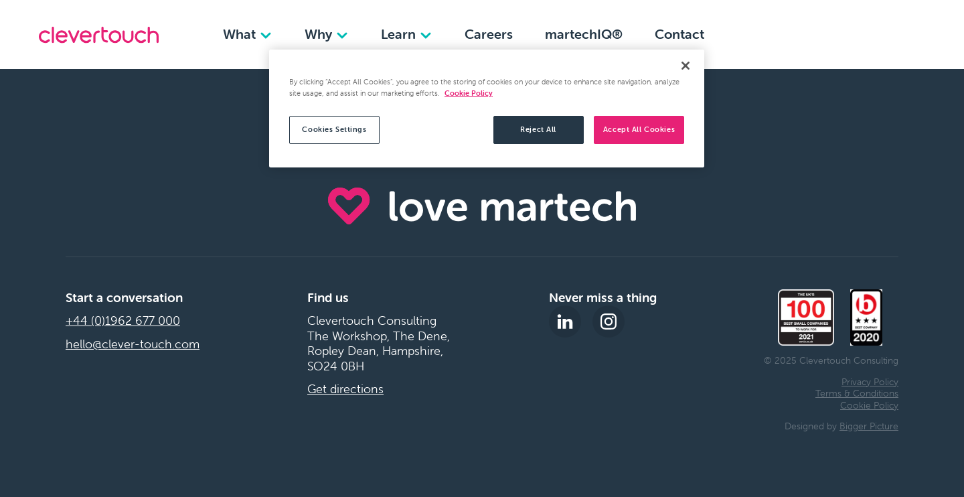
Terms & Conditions (856, 393)
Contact (679, 33)
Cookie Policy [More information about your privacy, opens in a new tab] (469, 93)
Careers (489, 33)
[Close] (685, 65)
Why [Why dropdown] (327, 33)
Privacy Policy (869, 382)
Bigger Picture (868, 426)
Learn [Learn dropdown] (406, 33)
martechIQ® (584, 33)
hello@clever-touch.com (132, 344)
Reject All (538, 129)
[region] (486, 108)
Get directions (345, 389)
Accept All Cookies (639, 129)
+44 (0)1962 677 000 (123, 320)
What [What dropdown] (247, 33)
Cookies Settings (334, 129)
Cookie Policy (869, 405)
